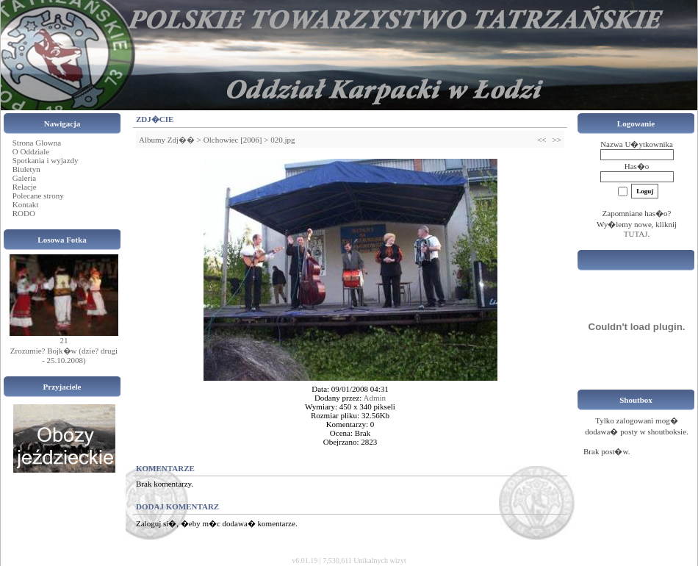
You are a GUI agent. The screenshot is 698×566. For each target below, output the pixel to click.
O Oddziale (30, 151)
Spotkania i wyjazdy (45, 160)
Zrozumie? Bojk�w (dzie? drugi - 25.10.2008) (64, 355)
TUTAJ (636, 233)
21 (64, 340)
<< (541, 139)
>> (557, 139)
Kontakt (25, 204)
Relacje (24, 186)
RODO (23, 213)
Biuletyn (26, 169)
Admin (375, 397)
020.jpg (282, 139)
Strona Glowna (36, 142)
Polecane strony (38, 195)
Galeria (24, 177)
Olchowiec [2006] (233, 139)
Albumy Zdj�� (167, 139)
